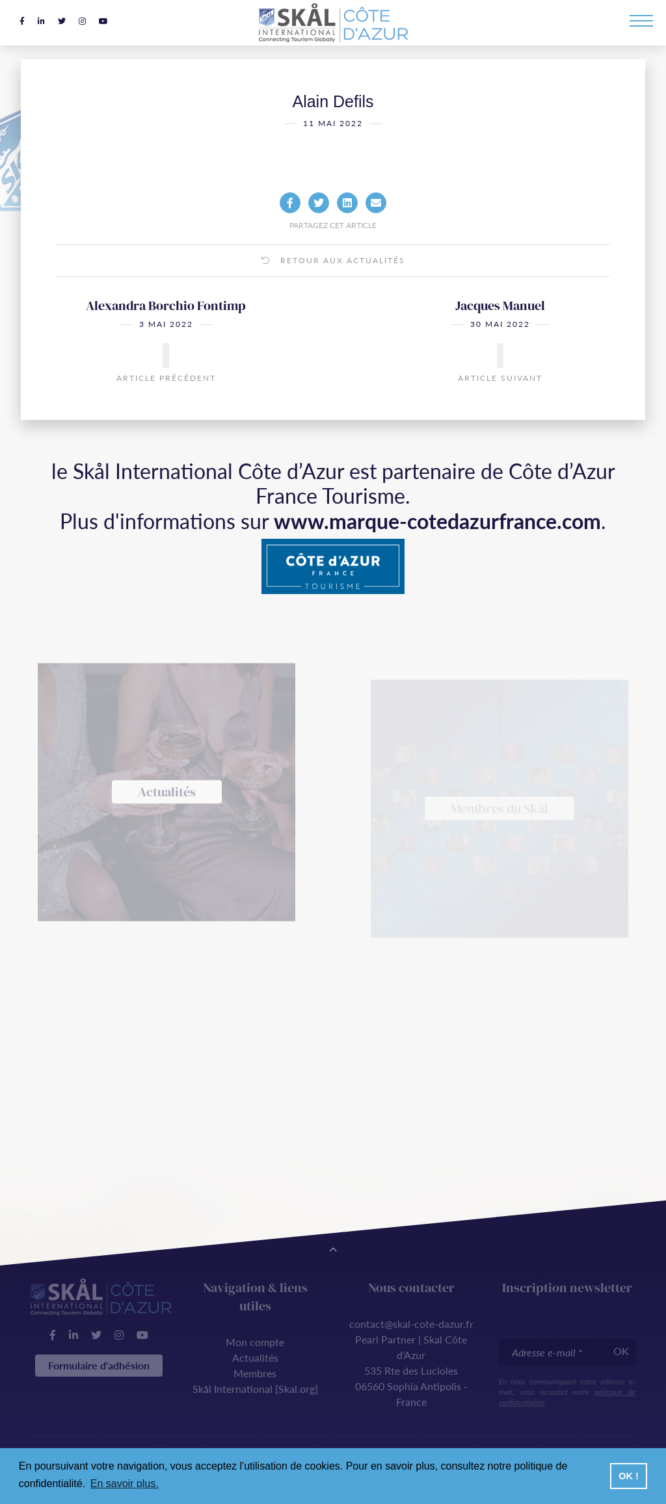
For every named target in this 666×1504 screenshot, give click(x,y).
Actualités (255, 1357)
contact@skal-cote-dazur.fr (411, 1323)
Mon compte (255, 1342)
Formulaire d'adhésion (99, 1365)
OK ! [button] (628, 1476)
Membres (254, 1373)
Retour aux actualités (333, 280)
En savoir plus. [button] (124, 1483)
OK (621, 1351)
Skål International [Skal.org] (255, 1388)
